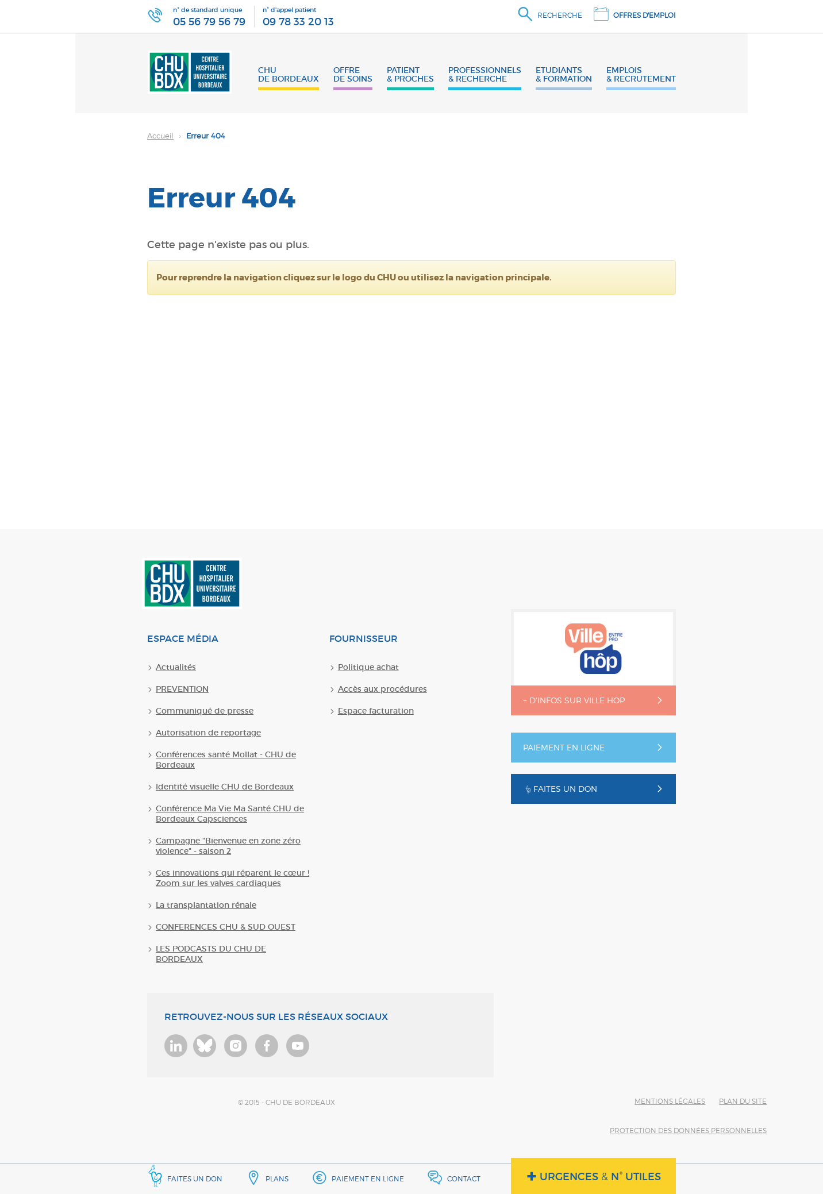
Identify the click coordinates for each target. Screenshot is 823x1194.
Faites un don (184, 1176)
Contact (463, 1178)
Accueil (160, 135)
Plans (277, 1178)
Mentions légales (669, 1101)
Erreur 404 (186, 135)
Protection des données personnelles (688, 1130)
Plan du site (743, 1101)
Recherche (559, 15)
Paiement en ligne (368, 1178)
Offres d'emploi (644, 15)
